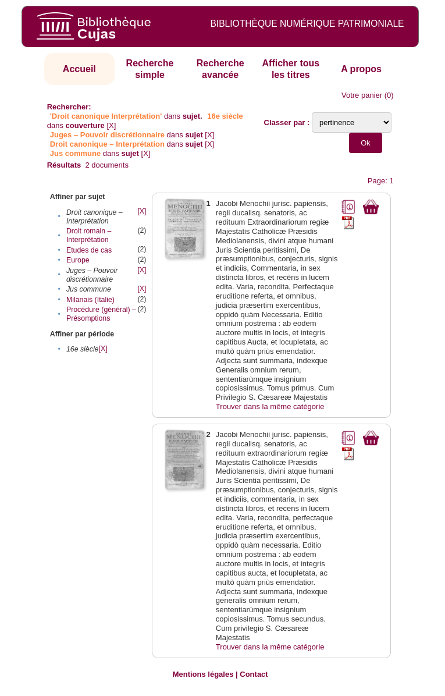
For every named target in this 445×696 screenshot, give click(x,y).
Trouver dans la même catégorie (270, 406)
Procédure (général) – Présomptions (101, 314)
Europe (78, 260)
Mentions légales (203, 674)
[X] (111, 125)
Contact (254, 674)
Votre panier (361, 95)
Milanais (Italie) (90, 300)
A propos (361, 69)
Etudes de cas (89, 250)
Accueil (79, 69)
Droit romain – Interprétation (89, 235)
